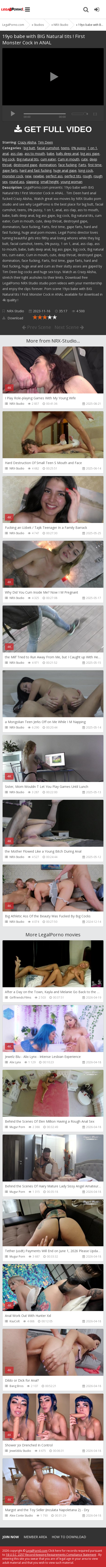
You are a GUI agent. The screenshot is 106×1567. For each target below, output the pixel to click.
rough (87, 176)
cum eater (48, 159)
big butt (29, 148)
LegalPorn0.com (37, 1551)
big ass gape (89, 153)
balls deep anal (67, 153)
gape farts (10, 170)
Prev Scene (36, 327)
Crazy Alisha (27, 142)
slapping (32, 181)
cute (84, 159)
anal (5, 153)
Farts (82, 165)
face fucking (67, 165)
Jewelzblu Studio (20, 1451)
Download (12, 318)
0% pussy (78, 148)
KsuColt (15, 1321)
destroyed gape (25, 165)
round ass (16, 181)
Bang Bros (16, 1386)
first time (95, 165)
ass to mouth (35, 153)
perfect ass (54, 176)
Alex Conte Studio (21, 1515)
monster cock (12, 176)
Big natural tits (28, 159)
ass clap (17, 153)
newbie (38, 176)
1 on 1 (92, 148)
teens (65, 148)
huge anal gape (65, 170)
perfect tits (73, 176)
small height (49, 181)
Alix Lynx (15, 1062)
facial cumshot (48, 148)
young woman (71, 181)
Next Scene (69, 327)
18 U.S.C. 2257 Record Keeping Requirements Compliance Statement (51, 1555)
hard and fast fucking (35, 170)
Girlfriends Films (20, 997)
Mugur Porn (17, 1127)
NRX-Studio (15, 311)
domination (47, 165)
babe (50, 153)
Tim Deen (45, 142)
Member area (35, 1537)
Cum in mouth (68, 159)
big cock (8, 159)
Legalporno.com (13, 9)
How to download (69, 1537)
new (28, 176)
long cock (85, 170)
